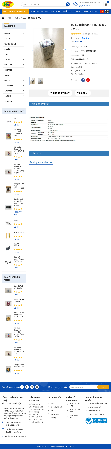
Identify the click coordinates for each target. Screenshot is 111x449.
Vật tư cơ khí (10, 44)
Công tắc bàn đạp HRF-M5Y (19, 366)
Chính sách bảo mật (95, 407)
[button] (65, 49)
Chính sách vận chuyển (96, 414)
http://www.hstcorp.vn (18, 436)
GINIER (7, 33)
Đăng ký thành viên (74, 416)
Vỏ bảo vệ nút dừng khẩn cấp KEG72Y (19, 315)
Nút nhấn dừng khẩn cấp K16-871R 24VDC (19, 150)
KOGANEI (8, 70)
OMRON (7, 96)
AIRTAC (7, 60)
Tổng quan (82, 93)
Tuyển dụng (67, 11)
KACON (7, 39)
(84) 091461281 (16, 422)
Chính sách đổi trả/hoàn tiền (97, 403)
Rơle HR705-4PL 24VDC (18, 287)
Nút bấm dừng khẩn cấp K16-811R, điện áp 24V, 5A (19, 168)
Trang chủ (35, 11)
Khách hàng (55, 11)
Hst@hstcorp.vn (17, 429)
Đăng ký (103, 387)
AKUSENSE (8, 86)
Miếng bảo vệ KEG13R (19, 300)
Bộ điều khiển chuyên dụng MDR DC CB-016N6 (19, 202)
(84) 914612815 (84, 6)
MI (15, 118)
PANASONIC (9, 101)
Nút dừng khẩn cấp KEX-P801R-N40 (18, 133)
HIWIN (6, 75)
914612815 (15, 425)
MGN (16, 220)
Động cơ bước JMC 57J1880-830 (19, 186)
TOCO (6, 54)
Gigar (7, 80)
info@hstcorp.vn (17, 432)
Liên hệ (77, 11)
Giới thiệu (44, 11)
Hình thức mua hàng (75, 405)
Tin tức (53, 410)
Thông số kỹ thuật (60, 93)
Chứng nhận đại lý (90, 11)
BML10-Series (19, 233)
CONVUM (8, 65)
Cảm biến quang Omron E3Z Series (19, 259)
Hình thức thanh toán (75, 410)
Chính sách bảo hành (95, 411)
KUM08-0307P (17, 245)
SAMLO (7, 49)
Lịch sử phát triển (57, 407)
